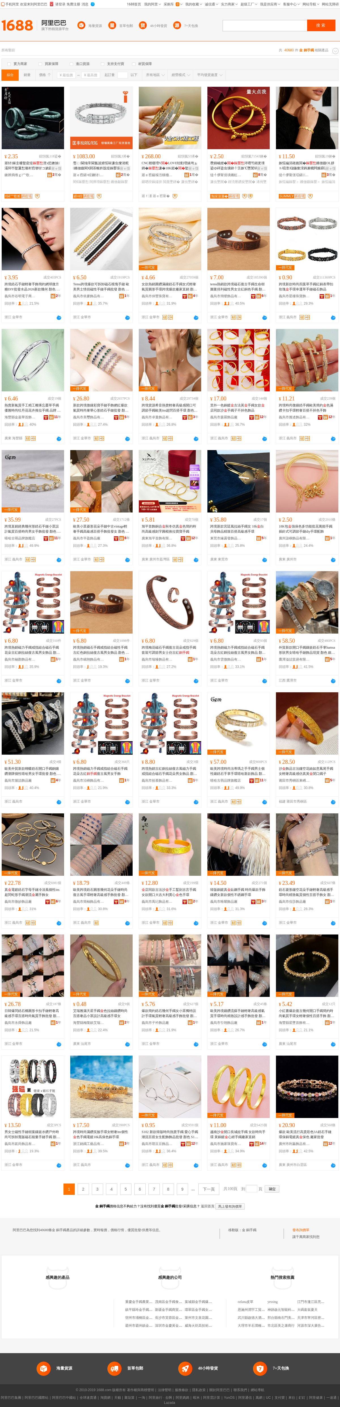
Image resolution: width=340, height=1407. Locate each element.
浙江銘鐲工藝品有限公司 (88, 1144)
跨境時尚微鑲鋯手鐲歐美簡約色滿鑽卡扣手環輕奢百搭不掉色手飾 (306, 407)
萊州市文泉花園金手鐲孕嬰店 (207, 1318)
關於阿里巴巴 (219, 1390)
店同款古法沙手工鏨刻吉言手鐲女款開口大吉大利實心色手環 (169, 892)
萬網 (259, 1398)
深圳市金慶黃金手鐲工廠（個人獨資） (184, 1326)
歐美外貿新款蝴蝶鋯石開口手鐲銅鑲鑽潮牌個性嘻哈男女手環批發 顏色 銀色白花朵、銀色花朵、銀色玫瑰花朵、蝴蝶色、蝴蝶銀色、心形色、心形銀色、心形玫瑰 (33, 771)
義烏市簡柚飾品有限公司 (88, 902)
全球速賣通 (88, 1398)
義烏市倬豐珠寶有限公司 (157, 296)
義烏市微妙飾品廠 (18, 902)
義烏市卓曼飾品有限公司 (157, 417)
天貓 (117, 1398)
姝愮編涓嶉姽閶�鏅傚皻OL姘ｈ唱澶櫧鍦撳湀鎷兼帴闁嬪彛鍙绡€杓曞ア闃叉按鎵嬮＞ (306, 166)
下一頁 (209, 1189)
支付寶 (280, 1398)
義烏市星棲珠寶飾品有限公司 (294, 296)
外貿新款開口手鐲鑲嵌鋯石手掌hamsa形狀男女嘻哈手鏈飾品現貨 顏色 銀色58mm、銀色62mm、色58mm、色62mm (307, 650)
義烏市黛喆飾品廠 (18, 780)
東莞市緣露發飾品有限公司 (225, 538)
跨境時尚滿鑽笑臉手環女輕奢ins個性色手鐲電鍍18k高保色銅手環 (100, 1134)
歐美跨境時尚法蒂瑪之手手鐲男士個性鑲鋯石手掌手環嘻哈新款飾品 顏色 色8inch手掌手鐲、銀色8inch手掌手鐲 (238, 771)
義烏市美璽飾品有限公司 (88, 417)
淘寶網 (105, 1398)
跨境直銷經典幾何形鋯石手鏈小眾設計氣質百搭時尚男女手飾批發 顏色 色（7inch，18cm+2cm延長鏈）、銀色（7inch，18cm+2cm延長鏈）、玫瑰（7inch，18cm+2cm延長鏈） (33, 529)
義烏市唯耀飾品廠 (223, 902)
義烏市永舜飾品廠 (18, 1023)
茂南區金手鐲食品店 (170, 1302)
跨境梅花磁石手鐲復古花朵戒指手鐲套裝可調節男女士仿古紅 (169, 650)
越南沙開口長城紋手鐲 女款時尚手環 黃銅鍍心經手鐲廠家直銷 (237, 1134)
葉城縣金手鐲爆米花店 (202, 1302)
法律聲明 (164, 1390)
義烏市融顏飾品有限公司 (20, 659)
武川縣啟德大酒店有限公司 (258, 1318)
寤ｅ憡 (56, 168)
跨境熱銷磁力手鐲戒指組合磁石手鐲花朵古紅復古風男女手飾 (100, 771)
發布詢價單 (300, 1230)
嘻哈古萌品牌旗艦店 (20, 538)
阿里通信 (245, 1398)
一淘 (141, 1398)
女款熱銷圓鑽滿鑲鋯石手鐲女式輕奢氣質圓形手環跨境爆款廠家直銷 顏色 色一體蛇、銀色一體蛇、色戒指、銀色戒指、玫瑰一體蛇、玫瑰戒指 (169, 287)
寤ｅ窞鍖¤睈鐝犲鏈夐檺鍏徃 (88, 175)
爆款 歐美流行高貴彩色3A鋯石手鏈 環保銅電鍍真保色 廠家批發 (305, 1134)
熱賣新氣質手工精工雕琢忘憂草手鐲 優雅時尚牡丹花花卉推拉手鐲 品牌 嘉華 (33, 408)
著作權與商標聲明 (140, 1390)
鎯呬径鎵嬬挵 (152, 182)
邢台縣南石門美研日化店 (286, 1318)
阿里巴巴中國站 (64, 1398)
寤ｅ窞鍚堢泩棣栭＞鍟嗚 (157, 175)
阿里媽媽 (182, 1398)
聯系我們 (240, 1390)
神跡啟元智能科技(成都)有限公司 (292, 1310)
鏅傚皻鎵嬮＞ (310, 182)
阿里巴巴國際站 (36, 1398)
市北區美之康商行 (281, 1326)
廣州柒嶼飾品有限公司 (294, 538)
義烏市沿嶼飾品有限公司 (88, 780)
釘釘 (302, 1398)
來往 (291, 1398)
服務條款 (181, 1390)
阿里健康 (316, 1398)
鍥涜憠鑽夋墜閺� (241, 182)
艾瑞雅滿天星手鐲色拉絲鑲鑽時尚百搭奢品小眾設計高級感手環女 (100, 1013)
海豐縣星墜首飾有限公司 (294, 1023)
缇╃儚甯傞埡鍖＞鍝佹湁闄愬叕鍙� (294, 175)
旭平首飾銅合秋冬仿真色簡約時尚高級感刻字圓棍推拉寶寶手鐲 (169, 528)
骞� (56, 175)
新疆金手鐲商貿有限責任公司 (177, 1310)
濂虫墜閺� (218, 182)
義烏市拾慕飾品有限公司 (157, 780)
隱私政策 (199, 1390)
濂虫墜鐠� (189, 182)
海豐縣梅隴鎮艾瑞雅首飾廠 (88, 1023)
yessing (272, 1302)
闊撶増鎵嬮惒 (100, 182)
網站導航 (257, 1390)
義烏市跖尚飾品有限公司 (20, 1144)
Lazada (169, 1403)
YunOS (229, 1398)
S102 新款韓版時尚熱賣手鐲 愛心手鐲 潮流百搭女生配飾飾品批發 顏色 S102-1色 (170, 1135)
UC (268, 1398)
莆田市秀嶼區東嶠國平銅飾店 (294, 780)
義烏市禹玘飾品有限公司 (157, 902)
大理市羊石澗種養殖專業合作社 (261, 1326)
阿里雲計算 (211, 1398)
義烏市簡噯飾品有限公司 (225, 296)
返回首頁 (207, 1206)
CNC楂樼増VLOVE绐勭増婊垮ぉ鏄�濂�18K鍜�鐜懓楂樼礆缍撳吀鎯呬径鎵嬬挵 (169, 166)
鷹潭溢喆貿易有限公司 (294, 659)
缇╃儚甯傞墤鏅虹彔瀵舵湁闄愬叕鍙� (225, 175)
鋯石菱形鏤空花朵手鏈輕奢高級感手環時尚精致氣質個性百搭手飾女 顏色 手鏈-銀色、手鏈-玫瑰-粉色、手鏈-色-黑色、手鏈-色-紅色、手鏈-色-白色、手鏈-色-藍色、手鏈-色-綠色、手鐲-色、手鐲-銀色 (307, 892)
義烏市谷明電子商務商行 (20, 296)
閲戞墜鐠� (171, 182)
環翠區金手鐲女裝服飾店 (203, 1310)
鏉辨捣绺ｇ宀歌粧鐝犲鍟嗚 (20, 175)
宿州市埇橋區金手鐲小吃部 (145, 1318)
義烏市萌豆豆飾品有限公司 (157, 1144)
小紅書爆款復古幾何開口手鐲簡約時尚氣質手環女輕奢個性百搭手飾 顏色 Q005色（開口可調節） (306, 1013)
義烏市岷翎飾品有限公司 (88, 659)
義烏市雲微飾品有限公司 (225, 659)
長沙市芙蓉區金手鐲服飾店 (175, 1318)
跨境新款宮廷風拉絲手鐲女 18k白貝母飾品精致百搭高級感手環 (237, 528)
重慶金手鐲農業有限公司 (144, 1302)
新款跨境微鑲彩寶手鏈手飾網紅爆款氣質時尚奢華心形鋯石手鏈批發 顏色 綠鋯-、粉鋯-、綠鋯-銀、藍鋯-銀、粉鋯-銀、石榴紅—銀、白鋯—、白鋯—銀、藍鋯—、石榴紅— (100, 408)
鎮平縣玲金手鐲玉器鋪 (142, 1310)
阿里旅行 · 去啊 (160, 1398)
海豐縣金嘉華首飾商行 (20, 417)
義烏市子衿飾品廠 (155, 1023)
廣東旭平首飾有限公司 (157, 538)
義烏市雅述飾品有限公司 (294, 417)
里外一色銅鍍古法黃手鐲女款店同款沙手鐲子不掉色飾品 (237, 407)
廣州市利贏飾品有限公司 (294, 1144)
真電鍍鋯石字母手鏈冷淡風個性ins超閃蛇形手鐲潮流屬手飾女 (32, 892)
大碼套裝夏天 (307, 1310)
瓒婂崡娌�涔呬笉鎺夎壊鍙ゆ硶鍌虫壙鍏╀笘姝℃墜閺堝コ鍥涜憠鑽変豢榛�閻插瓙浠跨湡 (237, 166)
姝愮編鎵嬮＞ (289, 182)
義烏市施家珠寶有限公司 (225, 1144)
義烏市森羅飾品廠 (223, 417)
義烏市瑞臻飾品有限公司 (157, 659)
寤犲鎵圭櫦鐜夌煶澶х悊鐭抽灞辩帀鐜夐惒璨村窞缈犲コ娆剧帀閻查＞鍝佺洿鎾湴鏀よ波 (32, 166)
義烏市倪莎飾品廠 (292, 902)
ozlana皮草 (245, 1302)
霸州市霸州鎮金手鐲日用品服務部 (150, 1326)
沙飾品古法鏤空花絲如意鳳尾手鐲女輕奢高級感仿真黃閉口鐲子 (306, 771)
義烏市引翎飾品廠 (223, 1023)
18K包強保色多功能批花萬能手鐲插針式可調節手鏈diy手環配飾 (305, 528)
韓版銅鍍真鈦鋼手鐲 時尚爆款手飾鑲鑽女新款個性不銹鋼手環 (237, 892)
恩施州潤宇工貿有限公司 (256, 1310)
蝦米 (196, 1398)
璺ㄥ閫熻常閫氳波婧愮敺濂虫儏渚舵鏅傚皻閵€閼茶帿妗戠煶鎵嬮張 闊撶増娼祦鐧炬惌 (101, 166)
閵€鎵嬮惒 (81, 182)
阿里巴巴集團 (11, 1398)
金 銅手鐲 (249, 1230)
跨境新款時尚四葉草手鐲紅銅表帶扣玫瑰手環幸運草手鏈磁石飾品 (306, 286)
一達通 (331, 1398)
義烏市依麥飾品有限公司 (88, 296)
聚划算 (129, 1398)
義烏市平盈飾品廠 (86, 538)
